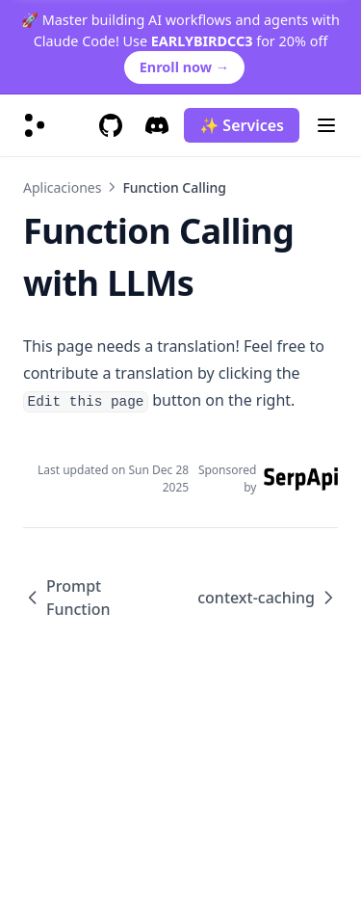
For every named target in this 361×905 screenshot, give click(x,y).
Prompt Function (67, 597)
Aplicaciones (62, 187)
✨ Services (241, 125)
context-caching (267, 597)
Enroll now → (184, 67)
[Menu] (326, 125)
